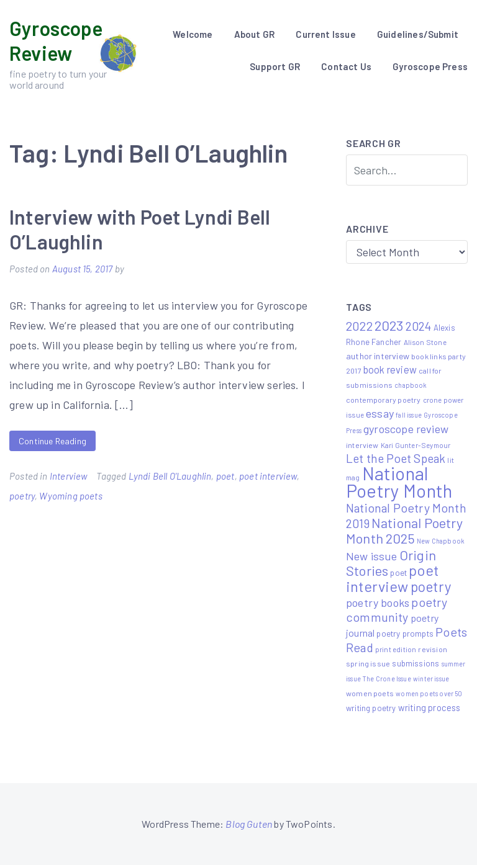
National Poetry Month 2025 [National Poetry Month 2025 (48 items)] (404, 530)
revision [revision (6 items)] (432, 649)
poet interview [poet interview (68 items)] (392, 578)
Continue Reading (52, 441)
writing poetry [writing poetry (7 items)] (371, 708)
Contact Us (346, 66)
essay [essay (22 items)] (380, 413)
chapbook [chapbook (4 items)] (410, 385)
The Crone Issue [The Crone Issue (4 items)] (387, 679)
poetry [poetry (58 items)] (431, 586)
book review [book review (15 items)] (390, 369)
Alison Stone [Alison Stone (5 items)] (425, 342)
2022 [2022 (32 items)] (359, 325)
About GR (254, 34)
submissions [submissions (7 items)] (415, 663)
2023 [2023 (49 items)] (389, 325)
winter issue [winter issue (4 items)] (431, 679)
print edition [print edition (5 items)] (395, 649)
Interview (69, 476)
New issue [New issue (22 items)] (372, 556)
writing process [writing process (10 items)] (429, 707)
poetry (22, 495)
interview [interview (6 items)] (362, 445)
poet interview (268, 476)
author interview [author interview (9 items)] (377, 356)
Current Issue (325, 34)
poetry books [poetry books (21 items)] (377, 602)
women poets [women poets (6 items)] (370, 693)
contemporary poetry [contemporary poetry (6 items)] (383, 399)
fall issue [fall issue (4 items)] (409, 415)
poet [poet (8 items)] (398, 572)
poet (225, 476)
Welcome (192, 34)
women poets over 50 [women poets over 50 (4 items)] (429, 693)
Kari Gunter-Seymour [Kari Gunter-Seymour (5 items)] (415, 445)
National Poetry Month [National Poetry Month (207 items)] (399, 481)
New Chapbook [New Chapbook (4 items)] (441, 541)
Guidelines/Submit (417, 34)
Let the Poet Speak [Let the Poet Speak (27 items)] (395, 458)
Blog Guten (248, 824)
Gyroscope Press (430, 66)
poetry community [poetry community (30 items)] (396, 609)
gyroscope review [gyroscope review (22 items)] (405, 429)
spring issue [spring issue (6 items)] (368, 663)
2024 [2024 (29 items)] (419, 325)
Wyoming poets (70, 495)
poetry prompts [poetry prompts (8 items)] (405, 633)
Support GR (275, 66)
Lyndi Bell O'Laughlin (170, 476)
